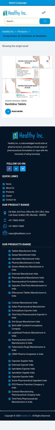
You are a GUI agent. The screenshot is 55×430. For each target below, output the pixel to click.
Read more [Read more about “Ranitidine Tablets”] (17, 111)
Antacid (8, 101)
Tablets (24, 101)
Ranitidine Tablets (15, 104)
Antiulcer (16, 101)
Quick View (47, 61)
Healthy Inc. (26, 416)
